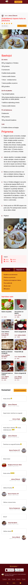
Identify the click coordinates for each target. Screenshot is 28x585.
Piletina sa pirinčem (9, 277)
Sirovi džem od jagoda (21, 308)
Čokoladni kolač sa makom (7, 371)
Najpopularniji (20, 269)
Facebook (5, 579)
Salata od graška (7, 308)
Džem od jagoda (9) (21, 328)
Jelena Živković (12, 15)
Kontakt (12, 575)
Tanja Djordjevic (12, 522)
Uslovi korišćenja (21, 574)
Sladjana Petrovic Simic (15, 464)
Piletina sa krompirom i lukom (12, 280)
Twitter (9, 579)
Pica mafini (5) (8, 283)
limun (7, 259)
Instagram (18, 579)
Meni (14, 583)
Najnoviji (7, 269)
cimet (14, 261)
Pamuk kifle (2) (21, 349)
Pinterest (23, 579)
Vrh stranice (13, 566)
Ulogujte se (18, 1)
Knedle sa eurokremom (10, 274)
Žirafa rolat (7, 286)
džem (7, 261)
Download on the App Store (9, 570)
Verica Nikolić (16, 537)
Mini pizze (7, 288)
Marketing (7, 575)
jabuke (14, 259)
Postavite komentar (20, 390)
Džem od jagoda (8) (21, 371)
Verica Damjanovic (14, 508)
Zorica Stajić (16, 419)
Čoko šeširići (7, 328)
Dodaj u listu (21, 26)
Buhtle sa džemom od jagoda (7, 349)
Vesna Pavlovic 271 (14, 450)
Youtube (13, 579)
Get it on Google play (19, 570)
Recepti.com (2, 575)
